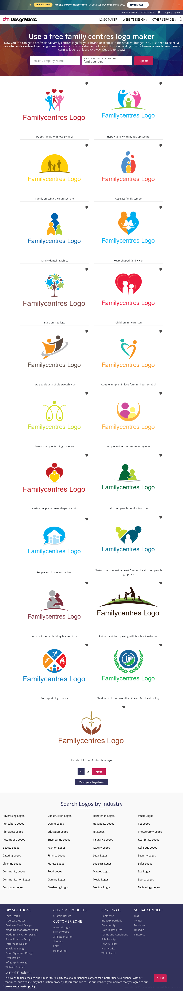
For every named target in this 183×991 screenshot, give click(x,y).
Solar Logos (145, 863)
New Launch (43, 5)
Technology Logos (149, 887)
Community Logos (14, 871)
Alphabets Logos (13, 831)
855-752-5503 (147, 12)
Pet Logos (144, 823)
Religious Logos (147, 847)
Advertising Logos (13, 815)
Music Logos (145, 815)
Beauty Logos (11, 847)
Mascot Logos (101, 871)
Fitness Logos (56, 863)
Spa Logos (144, 871)
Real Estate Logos (148, 839)
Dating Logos (56, 823)
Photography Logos (150, 831)
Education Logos (58, 831)
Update (143, 61)
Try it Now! (138, 5)
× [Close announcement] (179, 5)
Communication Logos (16, 879)
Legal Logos (100, 855)
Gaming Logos (56, 879)
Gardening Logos (58, 887)
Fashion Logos (56, 847)
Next (99, 772)
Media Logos (100, 879)
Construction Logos (59, 815)
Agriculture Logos (13, 823)
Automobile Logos (14, 839)
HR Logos (99, 831)
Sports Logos (146, 879)
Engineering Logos (59, 839)
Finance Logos (56, 855)
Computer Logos (13, 887)
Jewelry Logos (101, 847)
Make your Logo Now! (91, 782)
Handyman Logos (104, 815)
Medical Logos (101, 887)
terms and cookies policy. (20, 986)
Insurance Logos (103, 839)
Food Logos (55, 871)
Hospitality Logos (103, 823)
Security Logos (147, 855)
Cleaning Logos (12, 863)
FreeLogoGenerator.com (71, 4)
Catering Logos (12, 855)
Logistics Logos (102, 863)
